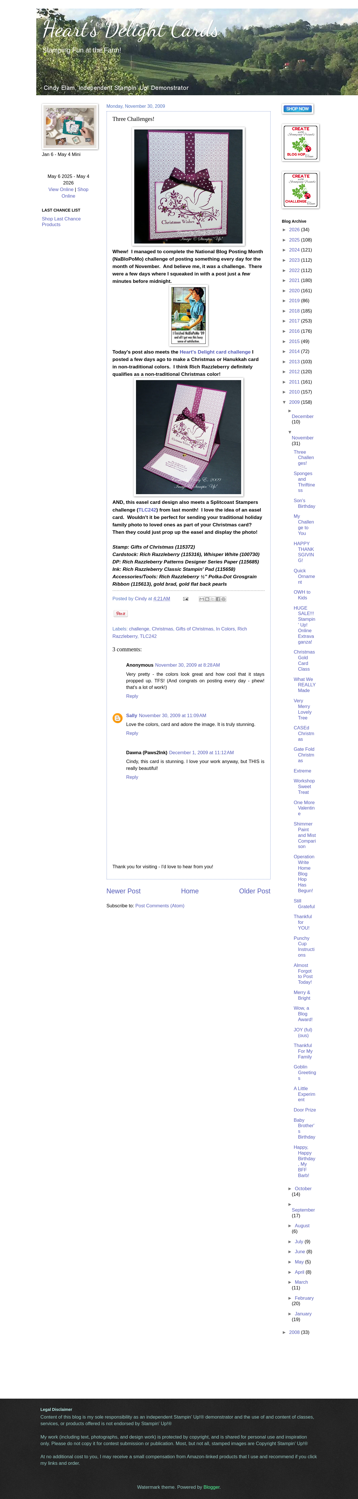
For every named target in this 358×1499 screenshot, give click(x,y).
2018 (295, 311)
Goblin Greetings (305, 1072)
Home (190, 891)
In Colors (225, 629)
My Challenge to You (304, 525)
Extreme (302, 771)
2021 (295, 280)
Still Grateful (304, 903)
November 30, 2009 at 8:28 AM (187, 665)
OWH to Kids (302, 595)
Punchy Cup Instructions (304, 947)
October (303, 1188)
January (303, 1314)
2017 (295, 321)
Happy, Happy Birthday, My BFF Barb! (304, 1161)
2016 (295, 331)
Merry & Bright (302, 995)
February (304, 1298)
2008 (295, 1332)
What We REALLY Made (305, 685)
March (301, 1282)
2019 (295, 300)
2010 (295, 392)
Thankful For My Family (303, 1051)
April (300, 1272)
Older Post (254, 891)
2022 (295, 270)
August (302, 1225)
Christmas (162, 629)
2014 (295, 351)
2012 (295, 371)
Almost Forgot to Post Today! (303, 974)
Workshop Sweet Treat (304, 786)
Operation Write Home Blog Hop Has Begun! (304, 873)
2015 (295, 341)
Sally (131, 715)
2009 (295, 402)
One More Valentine (304, 808)
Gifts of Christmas (194, 629)
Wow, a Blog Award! (303, 1013)
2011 (295, 382)
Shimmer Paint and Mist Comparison (305, 835)
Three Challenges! (304, 457)
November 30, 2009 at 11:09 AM (172, 715)
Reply (132, 696)
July (300, 1241)
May (300, 1262)
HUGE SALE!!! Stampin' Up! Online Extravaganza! (304, 625)
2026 (295, 229)
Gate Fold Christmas (304, 755)
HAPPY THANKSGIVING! (304, 552)
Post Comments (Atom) (160, 905)
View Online (60, 189)
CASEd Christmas (304, 733)
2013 (295, 361)
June (300, 1251)
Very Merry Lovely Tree (303, 709)
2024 (295, 250)
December (302, 416)
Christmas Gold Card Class (304, 660)
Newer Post (124, 891)
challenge (139, 629)
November (302, 438)
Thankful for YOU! (303, 922)
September (303, 1210)
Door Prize (305, 1110)
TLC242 (147, 510)
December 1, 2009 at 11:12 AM (201, 752)
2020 (295, 290)
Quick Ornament (304, 576)
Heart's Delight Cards (130, 28)
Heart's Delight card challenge (215, 352)
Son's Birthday (304, 503)
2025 (295, 240)
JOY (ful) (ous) (303, 1032)
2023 (295, 260)
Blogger (211, 1487)
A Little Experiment (304, 1094)
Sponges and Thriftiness (304, 482)
